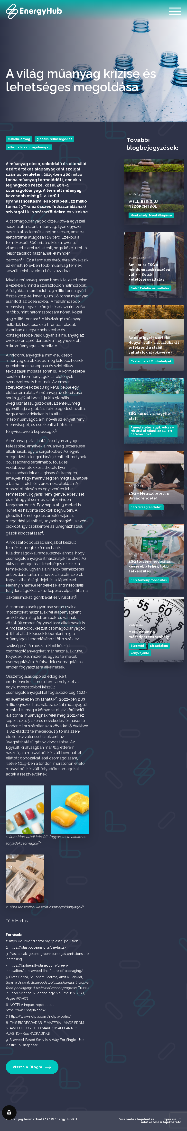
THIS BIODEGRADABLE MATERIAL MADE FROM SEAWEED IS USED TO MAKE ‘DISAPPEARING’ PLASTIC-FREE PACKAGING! (45, 1028)
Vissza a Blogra (32, 1067)
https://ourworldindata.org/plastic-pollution (43, 941)
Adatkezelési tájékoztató (161, 1122)
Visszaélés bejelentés (136, 1119)
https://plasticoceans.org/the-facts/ (37, 947)
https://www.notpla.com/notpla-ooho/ (40, 1016)
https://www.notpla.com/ (26, 1010)
